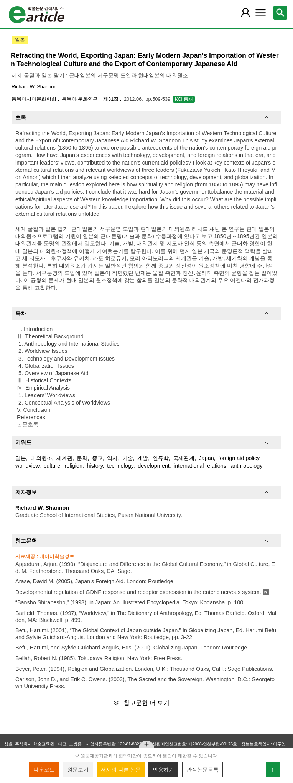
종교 (97, 458)
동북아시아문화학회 (35, 99)
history (94, 466)
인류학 (161, 458)
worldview (27, 466)
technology (120, 466)
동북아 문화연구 (80, 99)
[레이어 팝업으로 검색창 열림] (280, 13)
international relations (200, 466)
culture (52, 466)
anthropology (246, 466)
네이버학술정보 (57, 556)
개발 (142, 458)
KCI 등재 (184, 99)
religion (73, 466)
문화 (82, 458)
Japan (206, 458)
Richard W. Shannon (34, 87)
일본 (20, 458)
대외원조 (41, 458)
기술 (127, 458)
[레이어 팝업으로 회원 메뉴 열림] (245, 13)
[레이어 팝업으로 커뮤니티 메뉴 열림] (260, 13)
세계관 (64, 458)
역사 (112, 458)
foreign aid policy (238, 458)
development (153, 466)
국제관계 (183, 458)
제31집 (111, 99)
